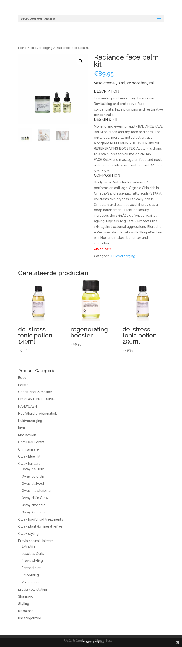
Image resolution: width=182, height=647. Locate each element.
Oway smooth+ (33, 505)
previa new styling (32, 589)
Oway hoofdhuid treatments (40, 519)
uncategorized (29, 618)
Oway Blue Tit (29, 456)
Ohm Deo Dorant (31, 442)
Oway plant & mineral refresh (41, 526)
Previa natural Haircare (36, 541)
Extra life (29, 546)
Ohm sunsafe (28, 449)
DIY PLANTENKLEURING (36, 399)
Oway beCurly (33, 469)
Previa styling (32, 561)
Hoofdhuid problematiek (37, 413)
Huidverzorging (41, 48)
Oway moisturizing (36, 490)
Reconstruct (31, 568)
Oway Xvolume (34, 512)
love (21, 428)
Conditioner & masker (35, 392)
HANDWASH (27, 406)
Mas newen (27, 435)
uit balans (25, 611)
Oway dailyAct (33, 483)
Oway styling (28, 534)
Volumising (30, 582)
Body (22, 378)
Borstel (24, 385)
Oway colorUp (33, 476)
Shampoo (25, 596)
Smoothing (30, 575)
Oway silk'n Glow (35, 498)
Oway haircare (29, 463)
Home (22, 48)
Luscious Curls (33, 554)
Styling (23, 604)
